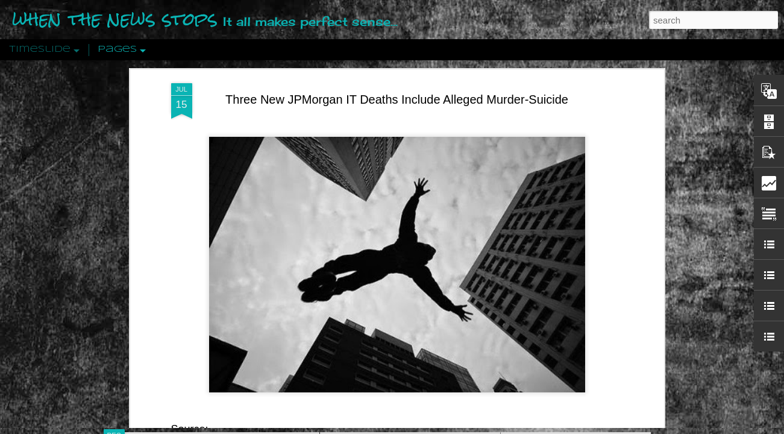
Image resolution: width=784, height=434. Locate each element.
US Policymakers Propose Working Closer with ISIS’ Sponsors (627, 363)
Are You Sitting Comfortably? (399, 309)
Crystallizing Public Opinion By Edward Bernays (599, 278)
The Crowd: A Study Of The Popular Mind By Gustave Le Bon (625, 299)
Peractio (157, 280)
